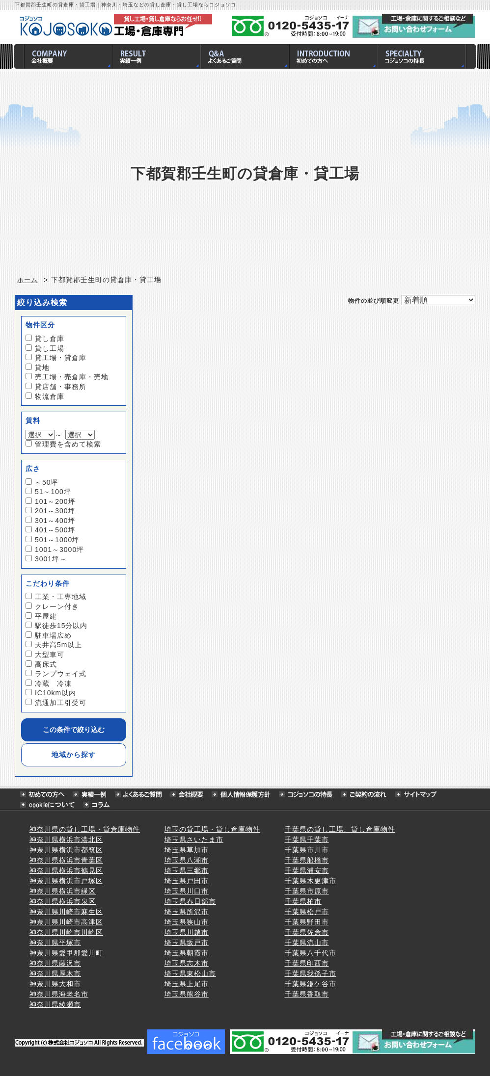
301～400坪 (55, 521)
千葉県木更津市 (310, 881)
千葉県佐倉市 (307, 932)
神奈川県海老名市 (58, 994)
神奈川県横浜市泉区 (62, 901)
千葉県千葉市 (307, 839)
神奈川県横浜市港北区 (66, 839)
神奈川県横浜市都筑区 (66, 850)
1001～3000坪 (59, 549)
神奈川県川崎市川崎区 (66, 932)
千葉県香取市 (307, 994)
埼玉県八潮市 (186, 860)
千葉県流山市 (307, 942)
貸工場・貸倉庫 (60, 358)
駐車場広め (53, 635)
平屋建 (46, 616)
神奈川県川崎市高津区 (66, 922)
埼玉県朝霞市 (186, 953)
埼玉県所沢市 (186, 912)
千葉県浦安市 (307, 870)
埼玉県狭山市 (186, 922)
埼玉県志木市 (186, 963)
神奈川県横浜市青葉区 (66, 860)
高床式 (46, 664)
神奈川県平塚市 (55, 942)
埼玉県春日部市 (190, 901)
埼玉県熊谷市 (186, 994)
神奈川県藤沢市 (55, 963)
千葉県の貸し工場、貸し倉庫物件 (340, 829)
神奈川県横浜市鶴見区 (66, 870)
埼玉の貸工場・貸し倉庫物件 (212, 829)
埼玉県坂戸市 (186, 942)
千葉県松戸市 (307, 912)
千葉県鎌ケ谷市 (310, 984)
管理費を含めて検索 (68, 444)
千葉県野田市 (307, 922)
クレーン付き (57, 606)
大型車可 (49, 654)
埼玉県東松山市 (190, 973)
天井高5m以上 (58, 645)
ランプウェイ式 (60, 674)
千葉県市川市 (307, 850)
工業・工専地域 (60, 597)
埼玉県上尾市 (186, 984)
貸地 (42, 367)
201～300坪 (55, 511)
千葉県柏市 (303, 901)
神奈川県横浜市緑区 (62, 891)
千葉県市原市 (307, 891)
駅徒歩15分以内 (61, 626)
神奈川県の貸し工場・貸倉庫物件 (84, 829)
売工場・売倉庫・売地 (72, 377)
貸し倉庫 (49, 338)
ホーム (27, 280)
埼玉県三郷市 (186, 870)
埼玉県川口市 (186, 891)
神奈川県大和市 (55, 984)
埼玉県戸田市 (186, 881)
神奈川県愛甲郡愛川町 (66, 953)
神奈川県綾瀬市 (55, 1004)
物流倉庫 (49, 396)
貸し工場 (49, 348)
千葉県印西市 (307, 963)
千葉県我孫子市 (310, 973)
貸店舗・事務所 (60, 387)
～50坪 (46, 482)
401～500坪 (55, 530)
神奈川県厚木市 (55, 973)
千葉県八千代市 (310, 953)
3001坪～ (51, 559)
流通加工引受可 (60, 703)
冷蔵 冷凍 (53, 683)
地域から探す (74, 755)
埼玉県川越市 (186, 932)
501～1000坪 (57, 540)
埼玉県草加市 (186, 850)
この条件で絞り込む (74, 730)
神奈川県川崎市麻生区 (66, 912)
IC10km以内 (55, 693)
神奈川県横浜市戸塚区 (66, 881)
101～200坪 (55, 501)
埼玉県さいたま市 (193, 839)
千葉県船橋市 (307, 860)
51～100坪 (53, 492)
